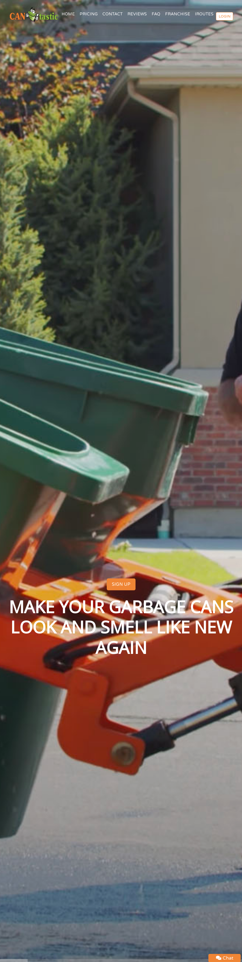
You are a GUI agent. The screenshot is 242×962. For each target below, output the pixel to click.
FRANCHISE (177, 14)
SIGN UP (121, 584)
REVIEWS (137, 14)
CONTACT (112, 14)
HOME (68, 14)
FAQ (156, 14)
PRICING (89, 14)
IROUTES (204, 14)
